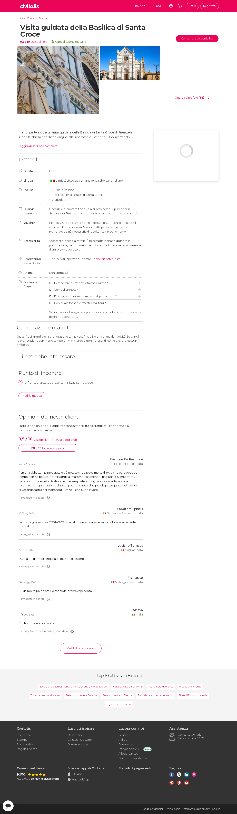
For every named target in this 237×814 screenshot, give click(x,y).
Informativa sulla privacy (196, 808)
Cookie (216, 808)
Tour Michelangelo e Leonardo (155, 695)
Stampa (22, 739)
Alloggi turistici (128, 753)
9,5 (25, 41)
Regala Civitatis (27, 749)
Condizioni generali (152, 808)
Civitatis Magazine (80, 739)
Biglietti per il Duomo (119, 704)
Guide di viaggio (78, 744)
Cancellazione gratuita (70, 41)
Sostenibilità (25, 744)
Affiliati (123, 739)
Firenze (43, 18)
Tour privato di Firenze (160, 686)
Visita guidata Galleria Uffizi (127, 686)
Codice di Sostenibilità (106, 259)
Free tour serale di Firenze (117, 695)
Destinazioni (76, 735)
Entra (192, 6)
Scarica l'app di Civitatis (86, 768)
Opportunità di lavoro (133, 758)
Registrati (209, 6)
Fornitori (124, 735)
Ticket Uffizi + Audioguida (193, 695)
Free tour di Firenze (190, 686)
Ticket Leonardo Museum (45, 695)
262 (33, 41)
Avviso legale (173, 808)
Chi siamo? (24, 735)
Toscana (32, 18)
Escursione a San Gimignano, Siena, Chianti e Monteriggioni (73, 686)
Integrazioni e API (130, 749)
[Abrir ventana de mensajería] (8, 805)
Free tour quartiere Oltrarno (81, 695)
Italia (22, 18)
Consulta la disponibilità (197, 38)
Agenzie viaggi (128, 744)
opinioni (41, 41)
